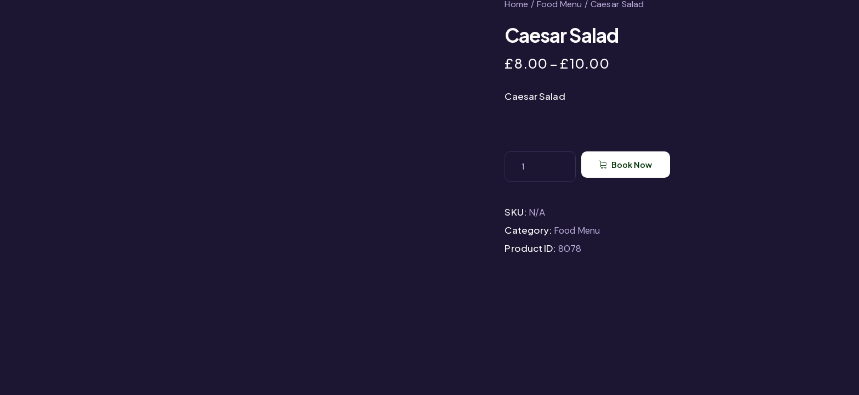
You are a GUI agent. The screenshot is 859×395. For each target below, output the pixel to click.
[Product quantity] (540, 166)
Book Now (645, 166)
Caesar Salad (535, 96)
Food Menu (578, 230)
